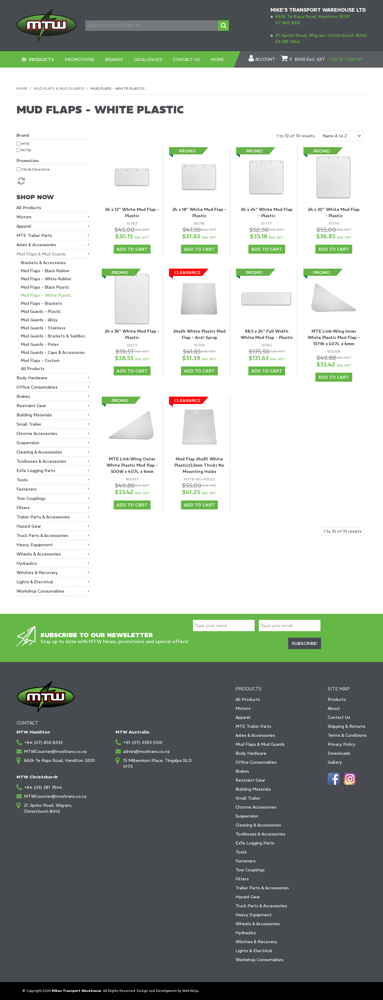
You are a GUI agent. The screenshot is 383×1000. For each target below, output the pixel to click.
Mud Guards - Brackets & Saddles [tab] (53, 336)
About (334, 708)
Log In (336, 59)
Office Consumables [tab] (36, 387)
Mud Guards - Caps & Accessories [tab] (53, 352)
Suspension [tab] (27, 442)
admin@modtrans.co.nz (146, 751)
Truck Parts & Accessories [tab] (42, 535)
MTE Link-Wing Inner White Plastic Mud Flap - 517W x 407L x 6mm (334, 337)
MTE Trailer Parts (253, 726)
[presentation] (238, 644)
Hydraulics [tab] (26, 563)
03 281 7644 (287, 41)
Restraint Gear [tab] (31, 405)
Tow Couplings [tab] (30, 498)
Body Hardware (250, 753)
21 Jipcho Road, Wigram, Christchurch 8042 (321, 35)
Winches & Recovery (256, 941)
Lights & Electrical (253, 950)
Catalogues (148, 59)
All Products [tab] (28, 207)
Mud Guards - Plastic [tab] (41, 311)
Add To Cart (132, 249)
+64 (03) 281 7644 (43, 787)
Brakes (242, 771)
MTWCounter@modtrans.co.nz (55, 751)
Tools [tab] (22, 480)
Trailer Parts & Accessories (262, 888)
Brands (114, 59)
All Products (247, 699)
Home (22, 88)
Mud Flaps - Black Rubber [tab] (45, 270)
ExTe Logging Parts (254, 843)
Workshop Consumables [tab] (40, 591)
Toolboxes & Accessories (260, 834)
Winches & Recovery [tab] (37, 572)
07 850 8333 (287, 22)
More (217, 59)
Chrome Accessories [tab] (36, 433)
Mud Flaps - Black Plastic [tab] (45, 287)
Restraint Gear (250, 780)
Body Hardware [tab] (31, 377)
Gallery (335, 762)
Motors (242, 708)
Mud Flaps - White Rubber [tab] (46, 278)
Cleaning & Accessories (258, 825)
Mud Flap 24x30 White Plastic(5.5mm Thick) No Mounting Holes (199, 465)
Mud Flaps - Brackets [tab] (41, 303)
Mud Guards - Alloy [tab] (39, 319)
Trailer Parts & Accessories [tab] (43, 517)
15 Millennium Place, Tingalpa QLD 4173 (157, 763)
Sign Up (354, 59)
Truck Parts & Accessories (261, 905)
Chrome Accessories (255, 807)
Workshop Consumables (259, 959)
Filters (242, 879)
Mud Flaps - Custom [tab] (40, 360)
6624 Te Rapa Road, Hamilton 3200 (312, 16)
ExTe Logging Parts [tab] (35, 470)
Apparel (242, 717)
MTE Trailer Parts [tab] (34, 235)
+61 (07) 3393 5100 (142, 742)
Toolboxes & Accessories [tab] (41, 461)
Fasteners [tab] (26, 489)
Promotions (79, 59)
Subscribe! (304, 643)
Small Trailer (247, 798)
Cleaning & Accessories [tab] (39, 452)
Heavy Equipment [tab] (34, 544)
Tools (241, 852)
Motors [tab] (23, 217)
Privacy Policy (341, 744)
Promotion (27, 160)
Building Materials (253, 789)
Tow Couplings (250, 870)
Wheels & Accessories (257, 923)
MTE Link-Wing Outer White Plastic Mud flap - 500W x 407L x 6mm (132, 465)
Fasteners (245, 861)
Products (41, 59)
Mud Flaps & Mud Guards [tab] (41, 254)
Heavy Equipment (253, 914)
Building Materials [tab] (34, 415)
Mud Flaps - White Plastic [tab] (46, 295)
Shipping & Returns (346, 726)
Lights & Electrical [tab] (34, 582)
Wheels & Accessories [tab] (38, 554)
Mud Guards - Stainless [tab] (43, 328)
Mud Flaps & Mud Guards (59, 88)
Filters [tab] (23, 507)
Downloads (339, 753)
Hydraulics (245, 932)
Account (265, 59)
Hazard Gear (247, 896)
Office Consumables (255, 762)
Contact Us (186, 59)
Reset (20, 181)
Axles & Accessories (255, 735)
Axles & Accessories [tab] (36, 244)
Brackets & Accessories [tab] (43, 262)
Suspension (246, 816)
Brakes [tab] (23, 396)
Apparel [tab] (23, 226)
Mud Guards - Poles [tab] (40, 344)
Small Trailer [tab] (28, 424)
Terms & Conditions (347, 735)
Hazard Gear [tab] (28, 526)
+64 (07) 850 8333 (43, 742)
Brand (22, 135)
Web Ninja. (190, 991)
